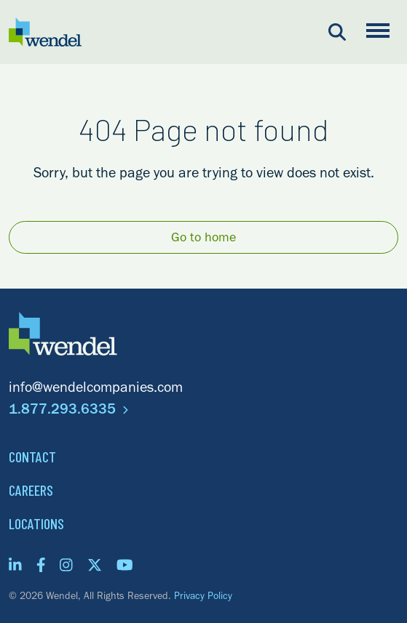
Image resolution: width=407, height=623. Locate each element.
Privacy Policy (203, 597)
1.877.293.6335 (68, 411)
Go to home (203, 239)
